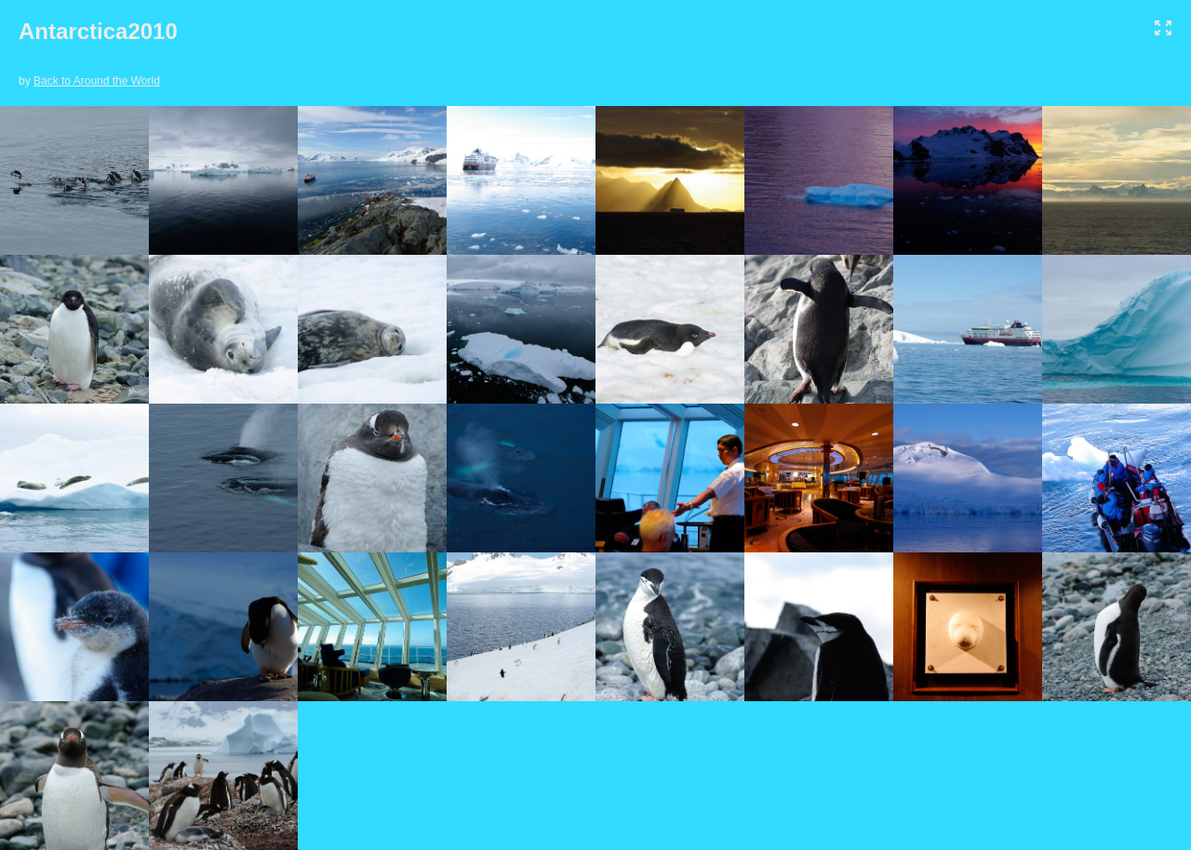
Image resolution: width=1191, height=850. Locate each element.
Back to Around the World (96, 80)
